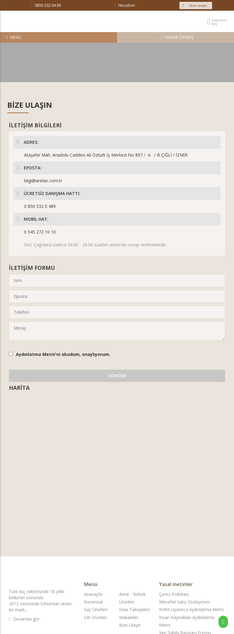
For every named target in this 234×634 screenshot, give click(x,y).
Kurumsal (93, 602)
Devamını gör (24, 619)
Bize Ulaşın (130, 625)
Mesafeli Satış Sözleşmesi (184, 602)
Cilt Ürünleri (95, 617)
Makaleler (128, 617)
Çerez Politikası (174, 594)
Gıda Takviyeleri (134, 609)
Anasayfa (93, 594)
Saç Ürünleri (96, 609)
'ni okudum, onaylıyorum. (63, 354)
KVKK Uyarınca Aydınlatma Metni (191, 609)
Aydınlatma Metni (35, 354)
